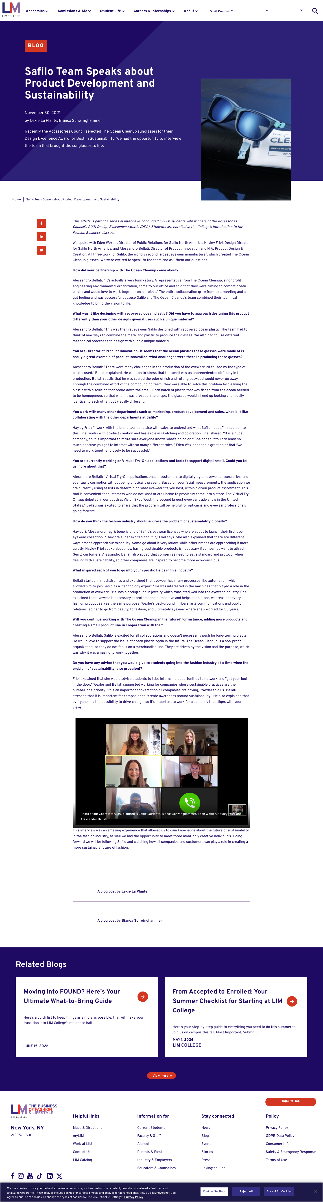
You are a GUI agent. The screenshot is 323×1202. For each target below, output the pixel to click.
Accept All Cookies (279, 1191)
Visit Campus (220, 11)
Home (16, 200)
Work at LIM (82, 1144)
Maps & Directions (87, 1128)
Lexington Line (213, 1168)
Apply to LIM (290, 11)
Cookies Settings (214, 1191)
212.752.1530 (21, 1135)
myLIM (78, 1136)
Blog (36, 46)
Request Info (255, 11)
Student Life (110, 11)
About (189, 11)
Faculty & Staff (149, 1136)
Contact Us (82, 1152)
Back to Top (300, 1101)
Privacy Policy (277, 1128)
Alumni (143, 1144)
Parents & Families (152, 1152)
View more (160, 1076)
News (205, 1128)
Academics (35, 11)
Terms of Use (276, 1160)
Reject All (246, 1191)
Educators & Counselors (156, 1168)
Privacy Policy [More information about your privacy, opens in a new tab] (133, 1197)
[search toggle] (315, 11)
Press (206, 1160)
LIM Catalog (82, 1160)
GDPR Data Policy (280, 1136)
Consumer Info (278, 1144)
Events (206, 1144)
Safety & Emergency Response (291, 1152)
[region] (161, 1192)
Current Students (151, 1128)
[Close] (316, 1191)
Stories (207, 1152)
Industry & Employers (154, 1160)
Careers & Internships (152, 11)
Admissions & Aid (72, 11)
